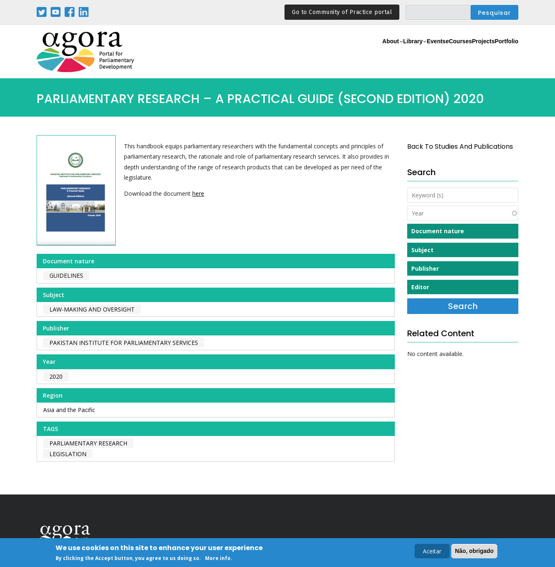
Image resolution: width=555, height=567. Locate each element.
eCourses (432, 52)
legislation (67, 454)
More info (218, 558)
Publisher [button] (425, 268)
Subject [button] (422, 250)
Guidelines (66, 275)
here (198, 193)
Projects (467, 52)
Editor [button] (420, 287)
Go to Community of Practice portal (342, 12)
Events (399, 52)
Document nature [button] (437, 231)
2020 (56, 376)
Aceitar (432, 551)
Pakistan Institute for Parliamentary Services (123, 343)
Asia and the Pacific (69, 410)
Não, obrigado (474, 551)
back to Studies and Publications (460, 146)
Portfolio (501, 52)
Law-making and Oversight (92, 309)
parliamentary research (88, 443)
